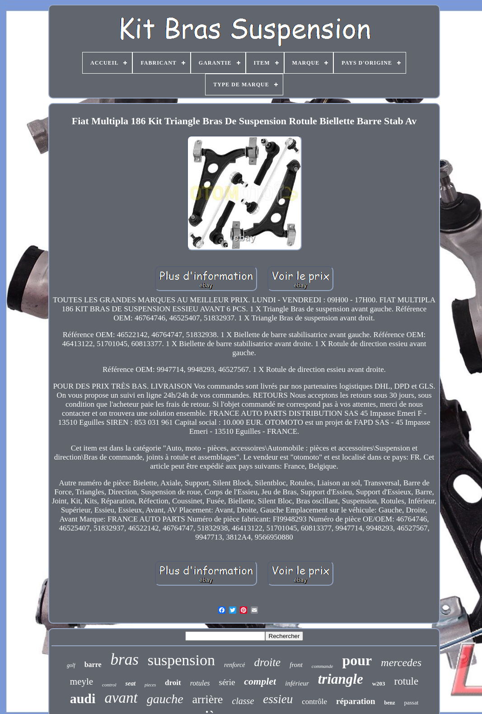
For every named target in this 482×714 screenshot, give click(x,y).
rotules (200, 683)
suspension (181, 660)
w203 (378, 683)
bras (125, 659)
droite (267, 662)
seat (130, 683)
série (227, 682)
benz (389, 703)
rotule (406, 681)
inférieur (297, 683)
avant (120, 698)
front (296, 664)
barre (93, 664)
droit (173, 682)
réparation (355, 701)
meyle (81, 681)
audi (83, 698)
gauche (165, 699)
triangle (340, 679)
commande (322, 666)
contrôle (314, 701)
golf (71, 665)
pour (357, 660)
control (109, 684)
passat (411, 702)
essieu (278, 699)
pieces (150, 684)
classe (243, 701)
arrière (207, 699)
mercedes (401, 662)
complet (260, 681)
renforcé (234, 665)
